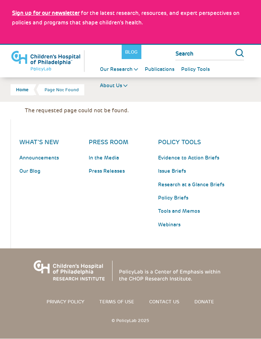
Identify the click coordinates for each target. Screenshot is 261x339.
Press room (108, 142)
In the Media (104, 158)
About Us (111, 85)
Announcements (39, 158)
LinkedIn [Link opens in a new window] (156, 52)
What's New (39, 142)
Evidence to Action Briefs (188, 158)
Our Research (116, 69)
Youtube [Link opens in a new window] (166, 52)
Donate (204, 302)
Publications (159, 69)
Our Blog (29, 171)
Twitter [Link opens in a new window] (146, 52)
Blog (131, 52)
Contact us (164, 302)
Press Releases (107, 171)
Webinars (169, 225)
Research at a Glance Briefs (191, 185)
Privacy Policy (65, 302)
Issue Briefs (172, 171)
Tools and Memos (179, 211)
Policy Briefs (173, 198)
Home (22, 90)
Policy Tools (195, 69)
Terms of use (116, 302)
